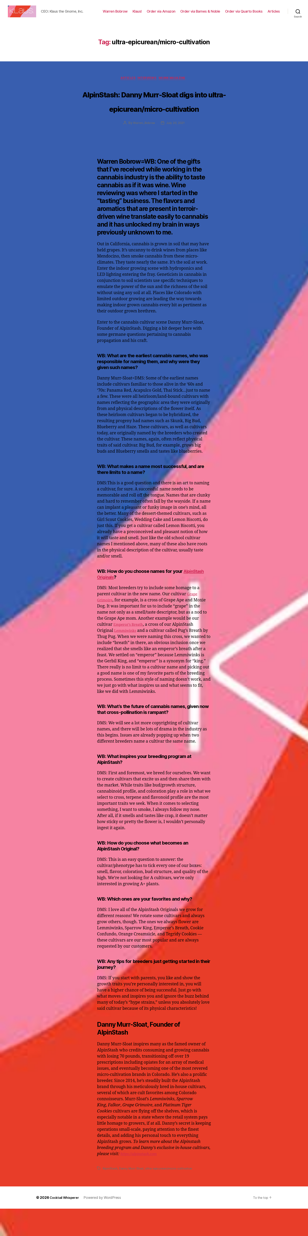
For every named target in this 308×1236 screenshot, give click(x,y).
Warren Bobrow (132, 14)
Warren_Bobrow (143, 150)
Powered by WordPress (106, 1225)
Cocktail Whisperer (66, 1225)
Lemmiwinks (127, 658)
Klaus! (154, 14)
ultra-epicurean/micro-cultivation (170, 1196)
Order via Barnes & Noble (217, 14)
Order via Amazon (178, 14)
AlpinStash (110, 1196)
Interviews (148, 91)
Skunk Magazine (175, 91)
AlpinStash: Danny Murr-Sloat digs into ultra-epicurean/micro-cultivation (154, 120)
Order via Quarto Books (261, 14)
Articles (274, 20)
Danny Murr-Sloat (132, 1196)
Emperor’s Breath (130, 651)
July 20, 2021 (176, 150)
